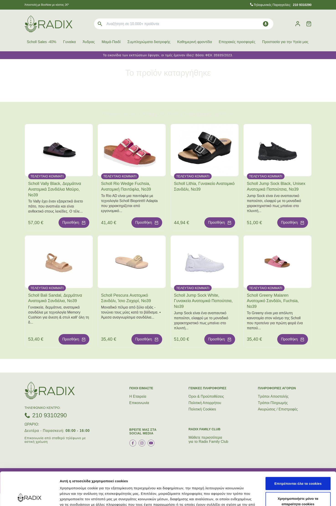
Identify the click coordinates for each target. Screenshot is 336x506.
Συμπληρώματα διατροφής (148, 42)
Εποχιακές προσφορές (237, 42)
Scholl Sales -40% (41, 42)
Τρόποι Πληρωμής (273, 403)
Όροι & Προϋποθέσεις (206, 396)
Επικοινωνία (139, 403)
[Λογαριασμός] (297, 23)
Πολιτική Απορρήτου (205, 403)
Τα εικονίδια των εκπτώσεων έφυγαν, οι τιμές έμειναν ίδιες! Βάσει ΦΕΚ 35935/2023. (168, 55)
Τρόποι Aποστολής (273, 396)
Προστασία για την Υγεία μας (285, 42)
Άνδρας (89, 42)
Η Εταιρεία (137, 396)
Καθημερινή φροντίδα (194, 42)
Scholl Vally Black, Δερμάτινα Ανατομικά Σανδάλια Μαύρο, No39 (54, 189)
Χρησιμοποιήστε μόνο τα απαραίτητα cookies (298, 470)
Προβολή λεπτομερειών (270, 497)
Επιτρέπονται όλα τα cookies (297, 452)
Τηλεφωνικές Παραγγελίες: (283, 5)
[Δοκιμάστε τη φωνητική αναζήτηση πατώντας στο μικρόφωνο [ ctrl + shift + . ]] (265, 23)
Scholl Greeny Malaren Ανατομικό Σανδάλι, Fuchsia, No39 (273, 301)
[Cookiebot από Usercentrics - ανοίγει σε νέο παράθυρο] (29, 497)
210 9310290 (49, 415)
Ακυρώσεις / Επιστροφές (278, 409)
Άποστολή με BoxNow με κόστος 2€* (47, 4)
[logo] (48, 24)
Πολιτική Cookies (202, 409)
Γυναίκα (69, 42)
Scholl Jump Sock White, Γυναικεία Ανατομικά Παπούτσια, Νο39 (203, 301)
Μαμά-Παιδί (111, 42)
